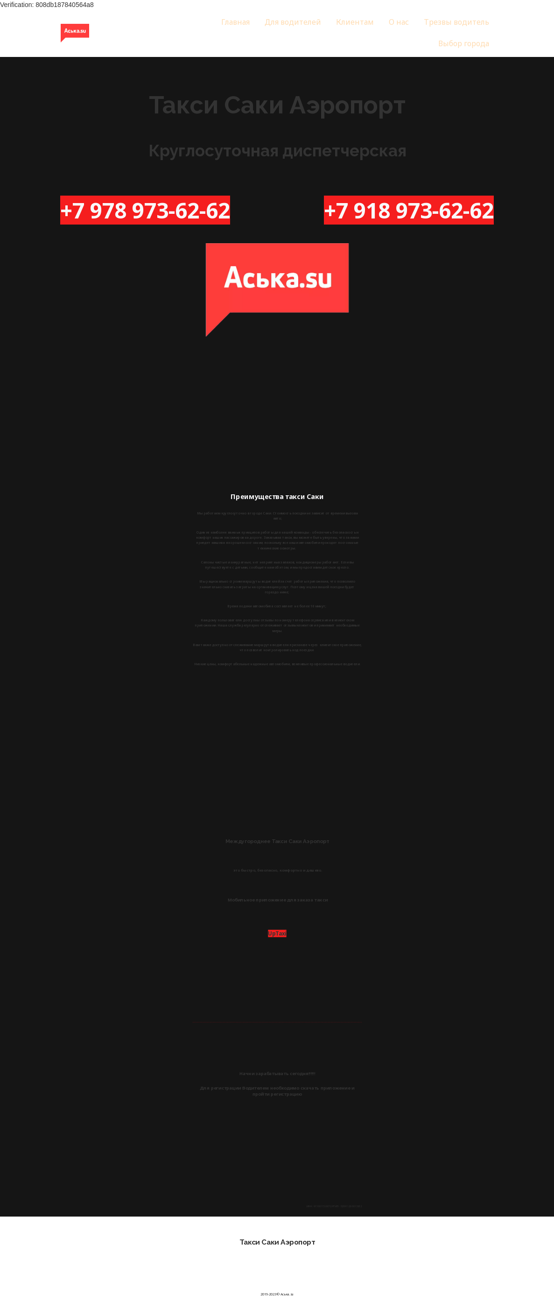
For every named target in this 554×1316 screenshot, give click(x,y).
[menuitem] (235, 22)
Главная (235, 22)
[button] (464, 44)
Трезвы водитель (456, 22)
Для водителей (293, 22)
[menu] (335, 33)
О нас (399, 22)
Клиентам (355, 22)
